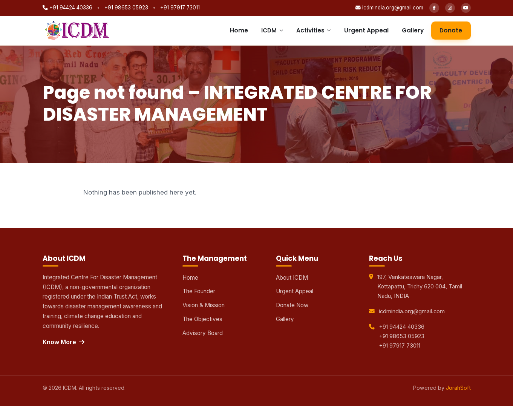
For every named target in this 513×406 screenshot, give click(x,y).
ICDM (272, 30)
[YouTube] (466, 8)
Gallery (413, 30)
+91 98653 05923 (126, 8)
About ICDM (292, 277)
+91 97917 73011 (180, 8)
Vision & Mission (203, 305)
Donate (450, 30)
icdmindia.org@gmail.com (389, 8)
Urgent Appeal (366, 30)
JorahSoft (458, 388)
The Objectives (202, 319)
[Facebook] (434, 8)
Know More (63, 342)
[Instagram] (450, 8)
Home (239, 30)
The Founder (198, 291)
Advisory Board (202, 333)
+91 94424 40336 (67, 8)
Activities (313, 30)
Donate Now (292, 305)
